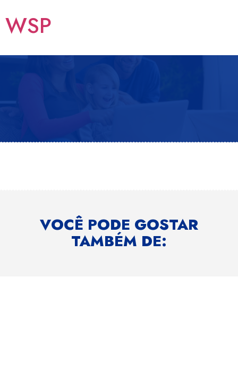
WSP (28, 25)
